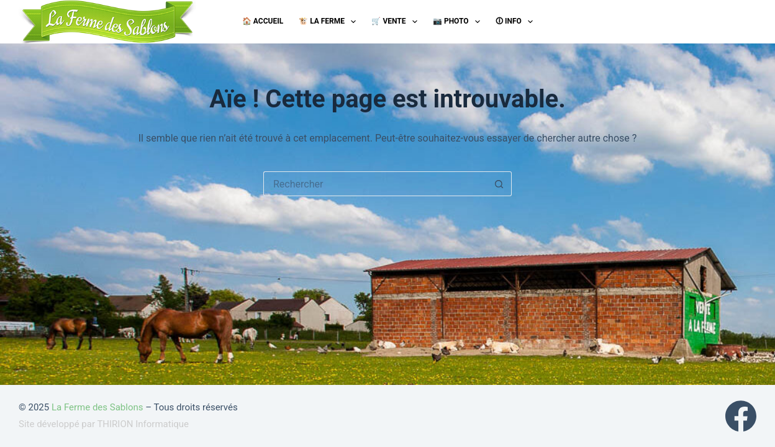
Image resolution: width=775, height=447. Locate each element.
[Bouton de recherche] (499, 183)
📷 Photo (459, 21)
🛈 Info (517, 21)
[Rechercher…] (375, 183)
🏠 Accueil (262, 21)
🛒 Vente (396, 21)
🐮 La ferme (330, 21)
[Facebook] (740, 415)
